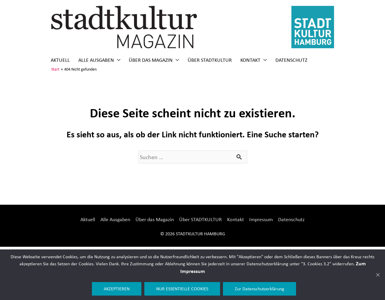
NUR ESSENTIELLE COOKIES (182, 289)
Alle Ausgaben (115, 219)
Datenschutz (291, 60)
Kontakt (235, 219)
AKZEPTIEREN (117, 289)
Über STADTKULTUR (210, 60)
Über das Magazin (155, 219)
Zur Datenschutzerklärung (259, 289)
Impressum (261, 219)
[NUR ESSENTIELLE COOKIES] (378, 275)
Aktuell (60, 60)
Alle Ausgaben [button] (96, 60)
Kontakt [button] (250, 60)
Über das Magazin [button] (151, 60)
